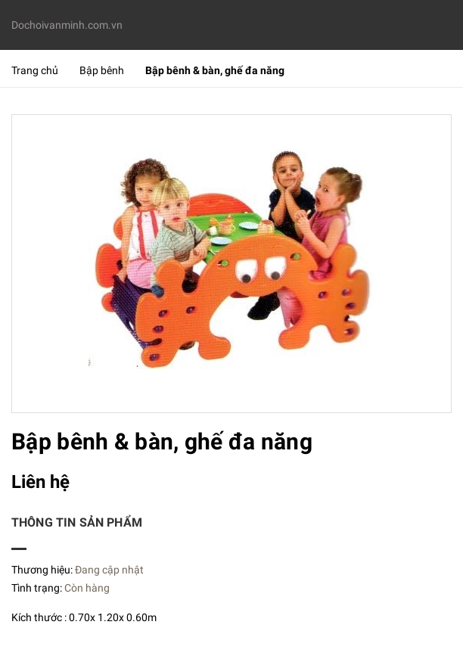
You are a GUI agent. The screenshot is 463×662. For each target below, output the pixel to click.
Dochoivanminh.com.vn (67, 25)
